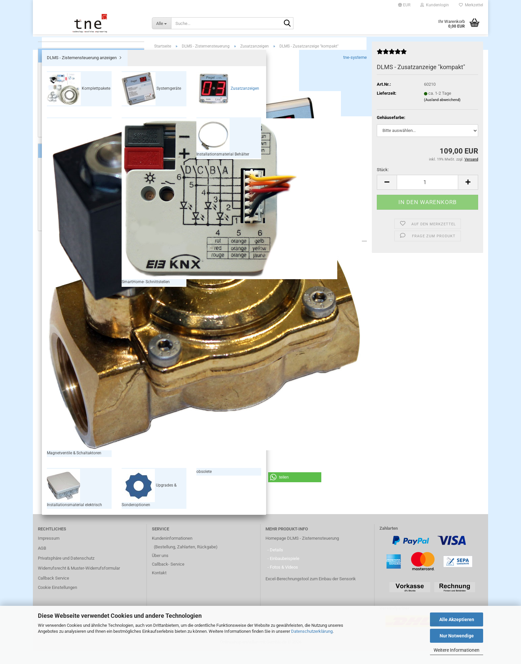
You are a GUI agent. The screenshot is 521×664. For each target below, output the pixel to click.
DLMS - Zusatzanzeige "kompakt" (91, 346)
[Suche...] (161, 23)
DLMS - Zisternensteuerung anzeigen (83, 74)
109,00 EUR (91, 360)
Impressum (48, 551)
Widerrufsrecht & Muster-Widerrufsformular (79, 581)
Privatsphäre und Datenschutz (66, 571)
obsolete (56, 174)
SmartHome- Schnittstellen (80, 131)
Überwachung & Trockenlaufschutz (79, 220)
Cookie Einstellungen (57, 600)
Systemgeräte (67, 97)
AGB (42, 561)
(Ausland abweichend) (442, 113)
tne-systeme (355, 70)
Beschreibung (177, 245)
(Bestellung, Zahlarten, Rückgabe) (186, 560)
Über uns (160, 568)
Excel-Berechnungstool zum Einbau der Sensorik (310, 592)
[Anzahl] (427, 195)
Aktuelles (55, 257)
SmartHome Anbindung (68, 239)
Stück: (383, 182)
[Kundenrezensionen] (392, 67)
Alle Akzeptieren (456, 619)
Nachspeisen (58, 227)
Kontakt (159, 586)
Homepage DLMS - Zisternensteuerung (302, 551)
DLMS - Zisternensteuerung (261, 43)
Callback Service (53, 591)
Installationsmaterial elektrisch (83, 153)
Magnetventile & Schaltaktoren (83, 120)
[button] (404, 5)
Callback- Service (168, 577)
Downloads (220, 245)
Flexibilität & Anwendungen (71, 245)
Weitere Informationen (456, 650)
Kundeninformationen (172, 551)
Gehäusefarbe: (391, 130)
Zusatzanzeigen (69, 108)
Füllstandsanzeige (63, 214)
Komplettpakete (69, 85)
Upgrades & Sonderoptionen (80, 164)
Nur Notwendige (457, 635)
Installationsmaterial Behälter (82, 141)
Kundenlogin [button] (434, 5)
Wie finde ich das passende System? (81, 264)
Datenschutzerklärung (312, 631)
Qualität (53, 251)
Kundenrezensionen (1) (275, 245)
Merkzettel (471, 5)
